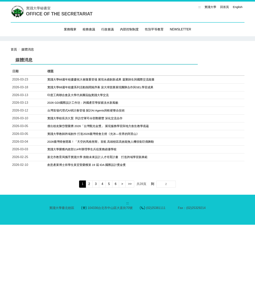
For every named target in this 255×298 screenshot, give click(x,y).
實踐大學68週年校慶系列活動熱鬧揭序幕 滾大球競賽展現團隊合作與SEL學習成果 (100, 160)
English (237, 7)
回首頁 (224, 7)
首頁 (14, 122)
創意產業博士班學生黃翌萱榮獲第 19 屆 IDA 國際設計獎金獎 (86, 238)
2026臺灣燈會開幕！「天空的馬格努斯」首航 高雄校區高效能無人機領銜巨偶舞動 (100, 215)
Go (172, 257)
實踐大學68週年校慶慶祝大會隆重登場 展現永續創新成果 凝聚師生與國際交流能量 (100, 152)
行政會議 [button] (107, 29)
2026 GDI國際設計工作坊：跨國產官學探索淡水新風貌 (82, 176)
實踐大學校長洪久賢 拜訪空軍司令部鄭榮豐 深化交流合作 (85, 191)
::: (199, 7)
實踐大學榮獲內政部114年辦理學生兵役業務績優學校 (81, 222)
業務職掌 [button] (70, 29)
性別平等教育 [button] (154, 29)
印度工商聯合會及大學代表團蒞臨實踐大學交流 (78, 168)
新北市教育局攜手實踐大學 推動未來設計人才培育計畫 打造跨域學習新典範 (97, 230)
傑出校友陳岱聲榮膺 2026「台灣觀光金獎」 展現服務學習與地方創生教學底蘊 (98, 199)
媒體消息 (27, 122)
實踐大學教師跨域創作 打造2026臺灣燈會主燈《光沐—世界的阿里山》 (93, 207)
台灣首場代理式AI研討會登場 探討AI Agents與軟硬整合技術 (86, 183)
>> (130, 257)
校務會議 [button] (89, 29)
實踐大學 (210, 7)
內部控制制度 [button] (129, 29)
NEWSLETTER (180, 29)
